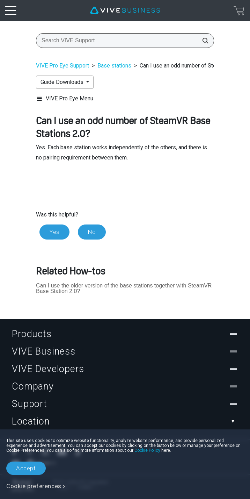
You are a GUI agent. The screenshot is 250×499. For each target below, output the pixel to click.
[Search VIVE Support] (203, 41)
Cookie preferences (33, 486)
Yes (54, 231)
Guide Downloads (63, 82)
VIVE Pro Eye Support (62, 65)
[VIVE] (125, 10)
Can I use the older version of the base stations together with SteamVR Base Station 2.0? (124, 288)
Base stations (114, 65)
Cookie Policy (147, 450)
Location (125, 421)
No (92, 231)
